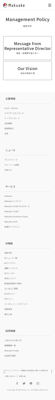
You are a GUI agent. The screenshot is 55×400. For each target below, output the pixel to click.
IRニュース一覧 (10, 258)
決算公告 (22, 376)
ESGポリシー (10, 293)
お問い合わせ (10, 376)
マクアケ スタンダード (14, 113)
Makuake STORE (11, 211)
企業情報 (10, 98)
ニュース (10, 150)
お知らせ (8, 169)
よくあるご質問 (11, 288)
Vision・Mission (11, 108)
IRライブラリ (10, 263)
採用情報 (10, 331)
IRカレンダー (10, 273)
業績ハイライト (11, 268)
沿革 (6, 133)
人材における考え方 (13, 340)
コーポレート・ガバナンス (15, 304)
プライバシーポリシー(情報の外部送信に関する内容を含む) (25, 371)
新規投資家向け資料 (13, 283)
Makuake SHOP (11, 221)
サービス (10, 186)
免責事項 (8, 309)
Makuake (8, 196)
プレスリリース (11, 159)
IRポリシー (9, 298)
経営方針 (8, 252)
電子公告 (8, 314)
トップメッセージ (12, 118)
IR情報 (9, 243)
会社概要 (8, 123)
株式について (10, 278)
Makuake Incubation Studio (16, 216)
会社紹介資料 (10, 355)
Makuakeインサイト (13, 201)
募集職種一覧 (10, 345)
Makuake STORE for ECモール (17, 206)
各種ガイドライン (12, 226)
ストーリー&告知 (11, 164)
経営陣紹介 (9, 128)
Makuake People (11, 350)
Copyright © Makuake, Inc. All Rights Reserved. (27, 390)
